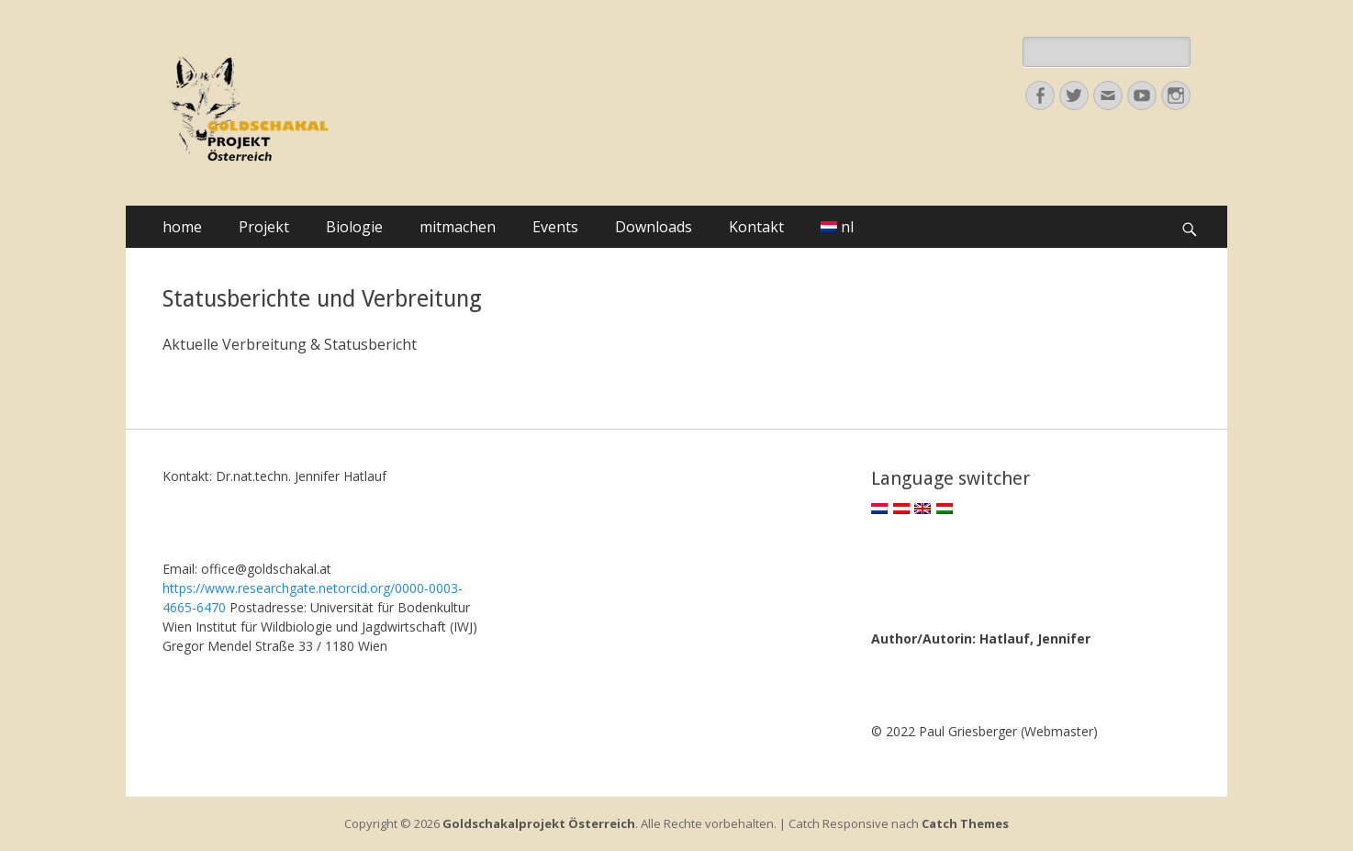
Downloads (653, 227)
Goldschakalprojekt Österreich (538, 823)
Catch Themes (965, 823)
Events (555, 227)
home (182, 227)
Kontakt (756, 227)
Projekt (264, 227)
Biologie (354, 227)
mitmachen (457, 227)
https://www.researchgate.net (250, 588)
